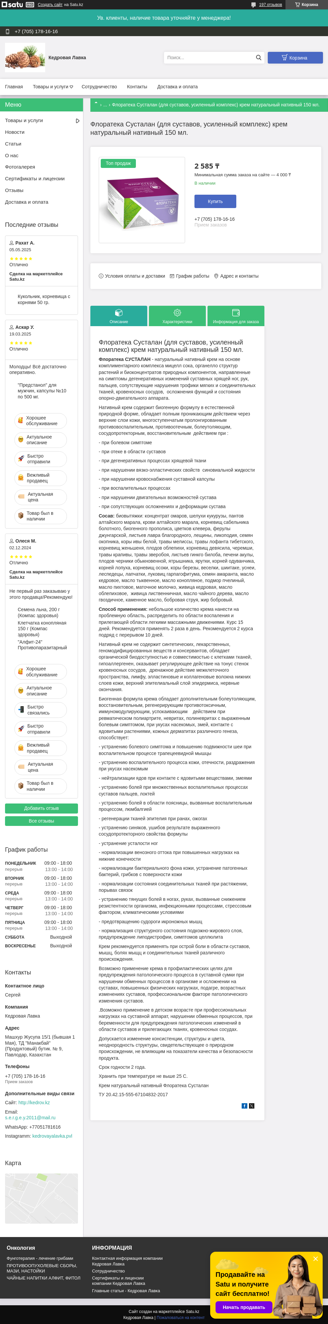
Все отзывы (41, 821)
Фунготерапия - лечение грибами (40, 1258)
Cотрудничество (108, 1270)
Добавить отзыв (41, 808)
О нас (11, 155)
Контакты (137, 86)
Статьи (13, 144)
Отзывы (14, 190)
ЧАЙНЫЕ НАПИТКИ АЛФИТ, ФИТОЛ (43, 1278)
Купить (215, 201)
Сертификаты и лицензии (35, 178)
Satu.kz (192, 1311)
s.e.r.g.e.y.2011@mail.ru (30, 1117)
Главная (14, 86)
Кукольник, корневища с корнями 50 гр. (44, 299)
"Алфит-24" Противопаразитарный (42, 645)
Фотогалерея (20, 167)
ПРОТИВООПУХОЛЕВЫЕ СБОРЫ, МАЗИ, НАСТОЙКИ (42, 1268)
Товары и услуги (50, 86)
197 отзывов (270, 4)
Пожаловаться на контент (180, 1317)
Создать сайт (50, 4)
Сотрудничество (99, 86)
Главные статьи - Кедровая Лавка (126, 1290)
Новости (14, 132)
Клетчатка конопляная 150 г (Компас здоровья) (42, 628)
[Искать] (258, 58)
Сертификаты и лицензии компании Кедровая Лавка (118, 1280)
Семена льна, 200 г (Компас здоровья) (39, 612)
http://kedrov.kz (34, 1102)
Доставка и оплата (177, 86)
